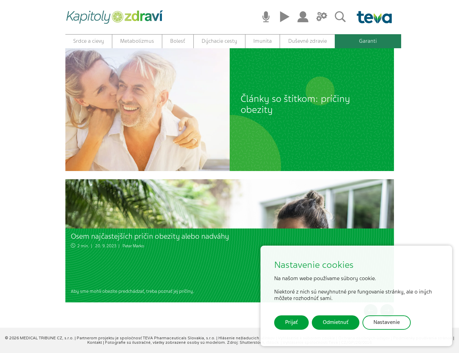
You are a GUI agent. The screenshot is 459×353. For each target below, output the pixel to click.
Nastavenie (386, 322)
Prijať (291, 322)
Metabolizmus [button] (137, 41)
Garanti (368, 41)
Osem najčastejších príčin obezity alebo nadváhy (150, 236)
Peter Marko (133, 246)
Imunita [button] (262, 41)
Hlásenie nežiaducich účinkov (247, 338)
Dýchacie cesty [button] (219, 41)
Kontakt (95, 342)
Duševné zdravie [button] (307, 41)
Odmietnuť (335, 322)
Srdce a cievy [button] (88, 41)
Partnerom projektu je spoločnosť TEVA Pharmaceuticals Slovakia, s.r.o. (146, 338)
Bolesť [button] (177, 41)
